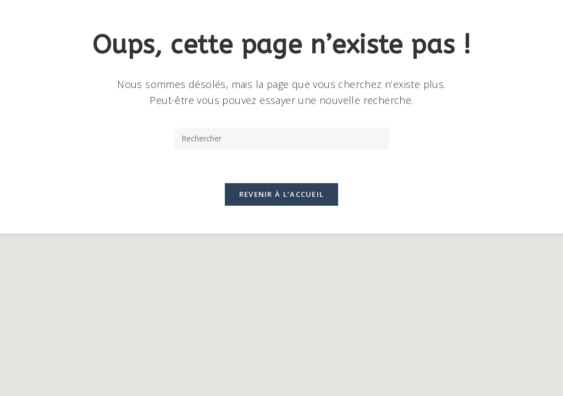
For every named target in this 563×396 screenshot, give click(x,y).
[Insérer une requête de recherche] (281, 139)
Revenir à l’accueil (281, 194)
